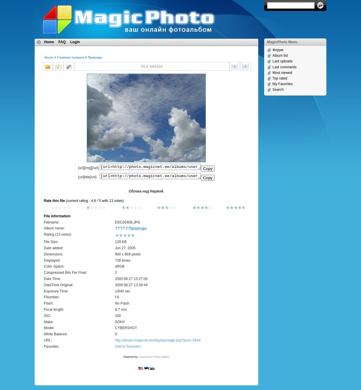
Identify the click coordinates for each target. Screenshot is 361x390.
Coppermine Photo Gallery (153, 358)
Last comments (284, 67)
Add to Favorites (128, 348)
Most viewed (282, 73)
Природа (95, 57)
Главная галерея (70, 57)
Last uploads (282, 61)
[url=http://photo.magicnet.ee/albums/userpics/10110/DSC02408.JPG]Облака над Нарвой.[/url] (150, 177)
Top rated (279, 78)
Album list (280, 56)
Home (49, 42)
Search (278, 90)
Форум (277, 50)
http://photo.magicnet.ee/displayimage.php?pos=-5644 (157, 342)
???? (120, 230)
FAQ (62, 42)
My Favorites (282, 84)
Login (75, 42)
